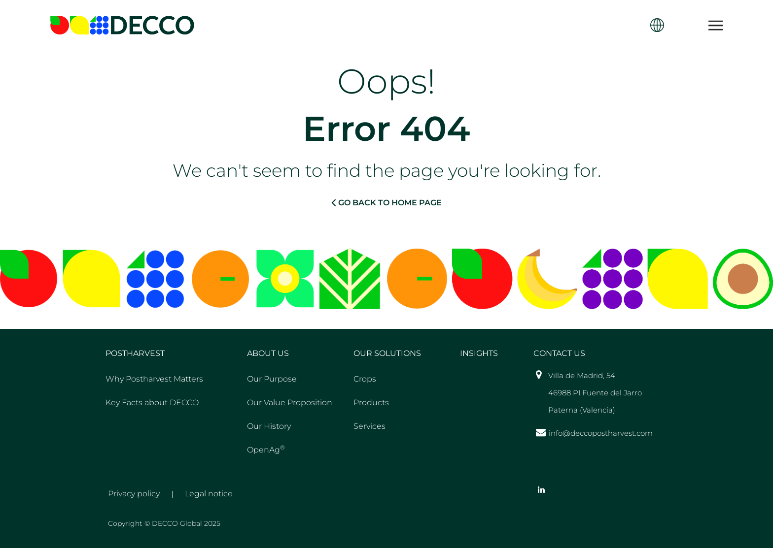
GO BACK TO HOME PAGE (386, 202)
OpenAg (266, 449)
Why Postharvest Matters (154, 379)
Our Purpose (272, 379)
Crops (364, 379)
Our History (269, 426)
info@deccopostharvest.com (601, 433)
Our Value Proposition (289, 402)
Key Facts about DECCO (152, 402)
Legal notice (209, 493)
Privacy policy (134, 493)
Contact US (559, 353)
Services (369, 426)
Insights (479, 353)
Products (371, 402)
